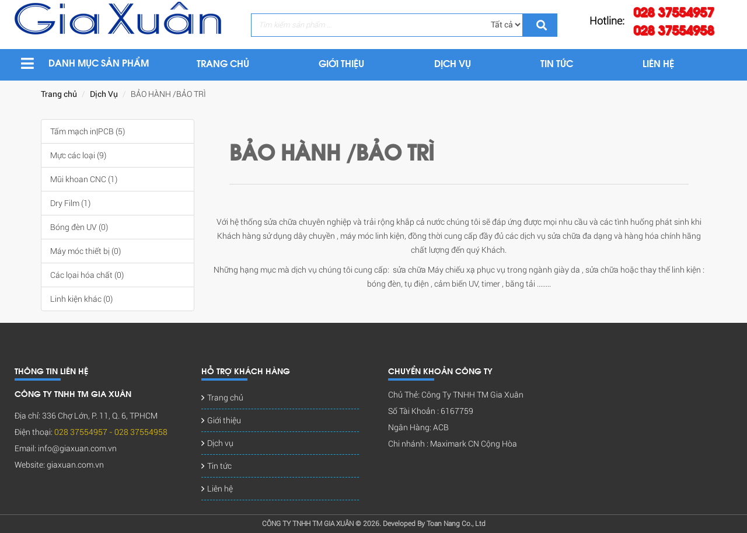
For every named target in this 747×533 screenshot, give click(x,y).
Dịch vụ (220, 443)
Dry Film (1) (70, 203)
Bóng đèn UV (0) (79, 227)
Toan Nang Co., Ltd (456, 524)
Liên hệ (220, 488)
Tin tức (219, 466)
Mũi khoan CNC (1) (83, 179)
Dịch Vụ (104, 94)
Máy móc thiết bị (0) (85, 251)
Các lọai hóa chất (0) (87, 275)
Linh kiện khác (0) (81, 299)
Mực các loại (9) (78, 155)
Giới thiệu (224, 420)
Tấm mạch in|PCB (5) (87, 131)
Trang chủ (59, 94)
